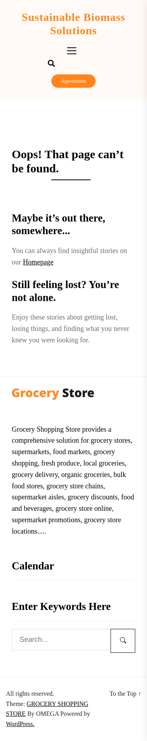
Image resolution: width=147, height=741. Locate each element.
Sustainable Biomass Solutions (73, 24)
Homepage (38, 262)
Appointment (73, 81)
